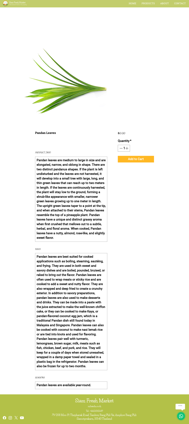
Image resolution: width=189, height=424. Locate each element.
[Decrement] (120, 148)
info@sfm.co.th (94, 406)
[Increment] (127, 148)
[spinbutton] (124, 148)
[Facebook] (4, 418)
